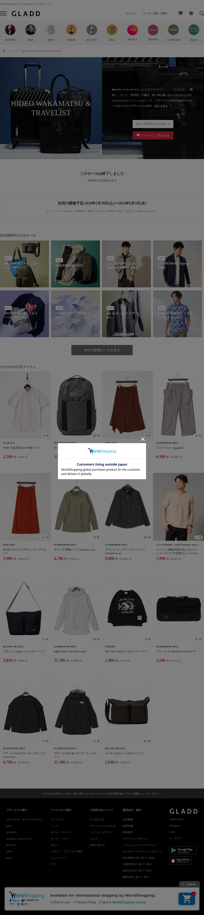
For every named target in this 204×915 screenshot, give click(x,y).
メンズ (55, 825)
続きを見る (161, 105)
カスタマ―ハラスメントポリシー (142, 851)
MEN (9, 825)
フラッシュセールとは (102, 825)
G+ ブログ (175, 838)
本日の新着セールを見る (102, 350)
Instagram (174, 825)
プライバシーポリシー (136, 838)
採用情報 (128, 825)
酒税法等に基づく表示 (136, 877)
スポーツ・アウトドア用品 (66, 851)
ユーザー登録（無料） (156, 13)
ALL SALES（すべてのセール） (25, 819)
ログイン (131, 13)
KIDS (9, 851)
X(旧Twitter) (176, 819)
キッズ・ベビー (60, 838)
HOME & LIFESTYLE (18, 838)
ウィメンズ (57, 819)
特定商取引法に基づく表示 (138, 857)
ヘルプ (93, 838)
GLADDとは (96, 819)
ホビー (55, 845)
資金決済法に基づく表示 (137, 870)
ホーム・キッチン (61, 832)
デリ (53, 864)
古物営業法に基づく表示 (137, 864)
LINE (172, 832)
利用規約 (128, 832)
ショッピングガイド (101, 832)
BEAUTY (11, 845)
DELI (9, 857)
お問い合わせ (97, 845)
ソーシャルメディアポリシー (140, 845)
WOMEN (11, 832)
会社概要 (128, 819)
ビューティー (59, 857)
